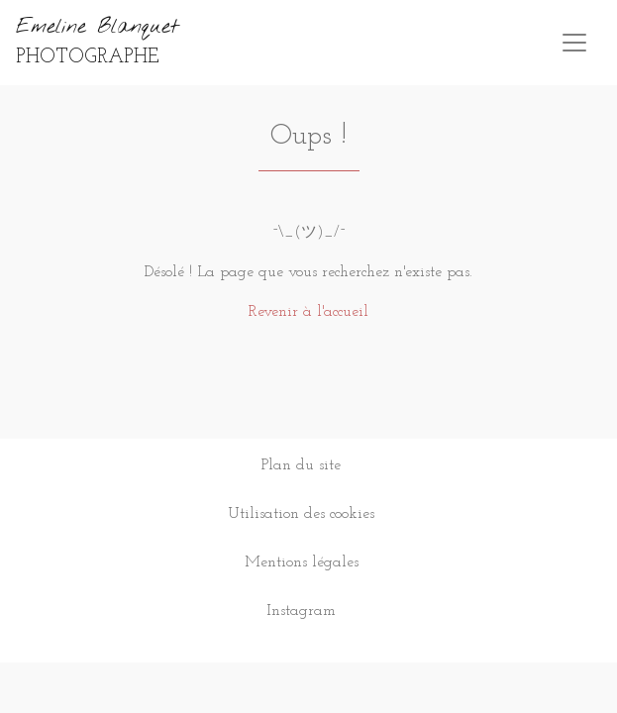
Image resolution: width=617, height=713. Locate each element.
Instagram (301, 611)
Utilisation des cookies (301, 514)
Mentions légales (302, 562)
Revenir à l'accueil (308, 312)
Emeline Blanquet (97, 40)
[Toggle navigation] (574, 42)
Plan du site (301, 465)
